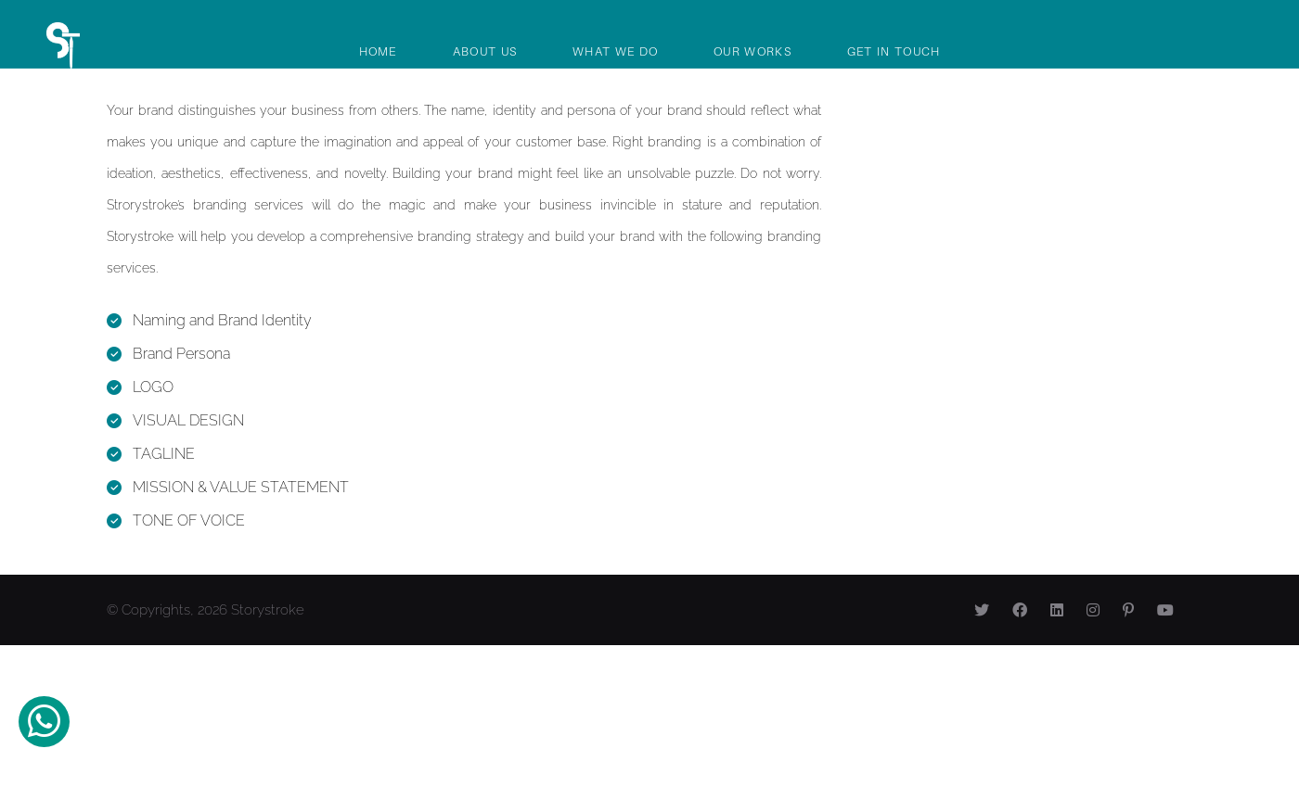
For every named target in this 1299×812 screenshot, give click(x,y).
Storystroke (267, 610)
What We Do (615, 51)
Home (378, 51)
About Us (485, 51)
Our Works (752, 51)
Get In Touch (894, 51)
